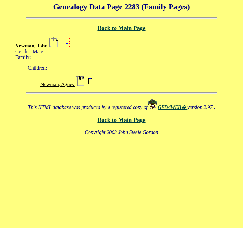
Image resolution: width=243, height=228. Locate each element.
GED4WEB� (173, 107)
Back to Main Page (121, 28)
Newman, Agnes (57, 84)
